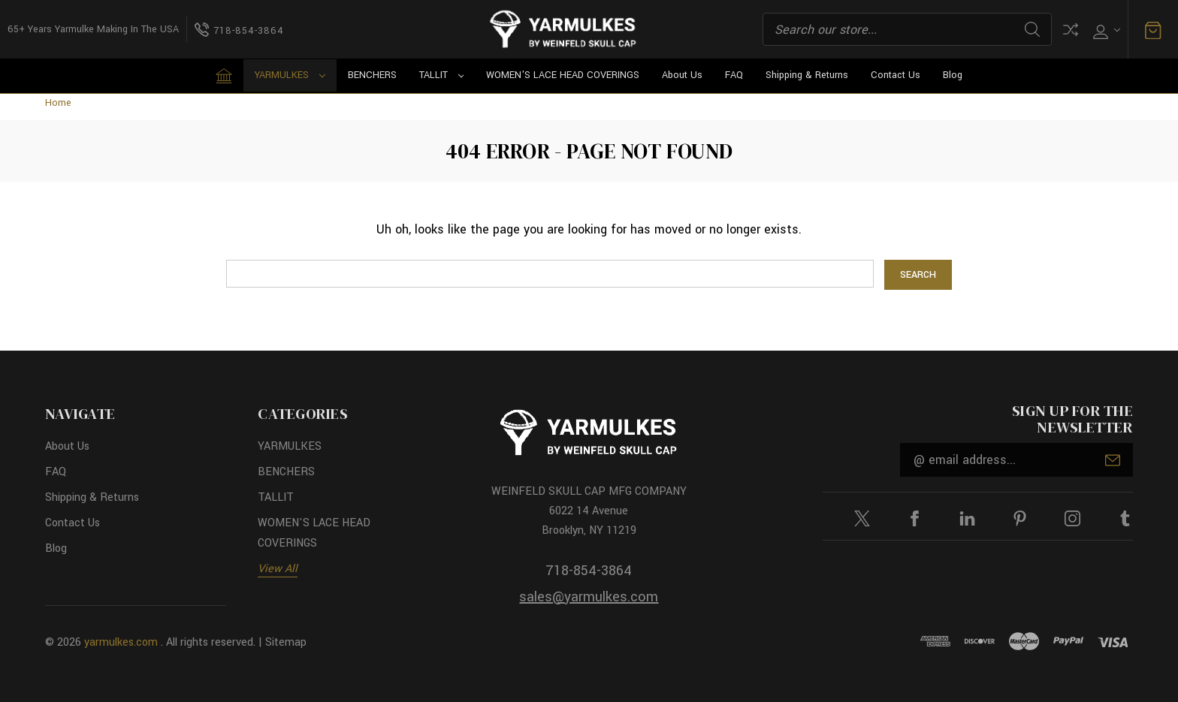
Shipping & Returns (807, 75)
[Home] (223, 75)
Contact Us (895, 75)
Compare (1070, 30)
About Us (682, 75)
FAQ (734, 75)
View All (278, 569)
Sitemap (286, 642)
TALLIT (441, 75)
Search (1032, 29)
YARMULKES (290, 75)
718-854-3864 (588, 570)
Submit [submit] (1113, 460)
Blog (952, 75)
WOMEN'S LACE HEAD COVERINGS (562, 75)
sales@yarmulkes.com (588, 597)
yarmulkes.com (121, 642)
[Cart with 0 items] (1153, 29)
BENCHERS (372, 75)
